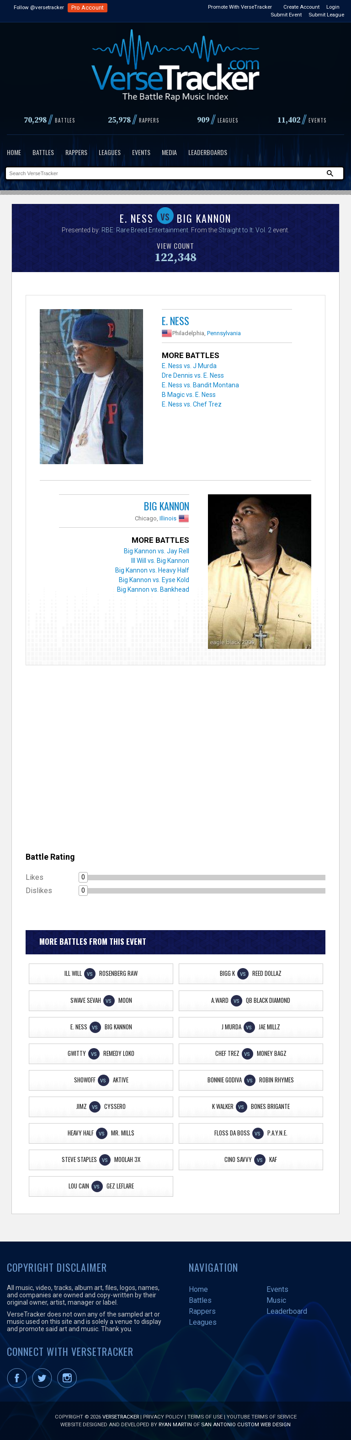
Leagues (110, 152)
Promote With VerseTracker (240, 7)
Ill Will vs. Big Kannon (160, 560)
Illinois (168, 518)
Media (169, 152)
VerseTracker (120, 1416)
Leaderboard (286, 1311)
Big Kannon (166, 505)
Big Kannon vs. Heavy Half (152, 570)
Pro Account (87, 7)
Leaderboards (207, 152)
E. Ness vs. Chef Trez (192, 404)
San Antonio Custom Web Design (246, 1424)
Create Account (301, 7)
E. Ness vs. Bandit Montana (200, 385)
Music (276, 1300)
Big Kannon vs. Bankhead (153, 589)
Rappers (76, 152)
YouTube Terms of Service (262, 1416)
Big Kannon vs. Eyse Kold (154, 579)
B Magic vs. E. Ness (189, 394)
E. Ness (175, 320)
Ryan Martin (175, 1424)
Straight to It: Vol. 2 (244, 230)
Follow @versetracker (39, 7)
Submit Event (286, 14)
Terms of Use (205, 1416)
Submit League (326, 14)
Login (333, 7)
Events (141, 152)
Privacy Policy (163, 1416)
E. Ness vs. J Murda (189, 365)
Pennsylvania (224, 333)
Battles (43, 152)
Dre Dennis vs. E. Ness (193, 375)
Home (14, 152)
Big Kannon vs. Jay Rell (156, 551)
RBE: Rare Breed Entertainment (144, 230)
